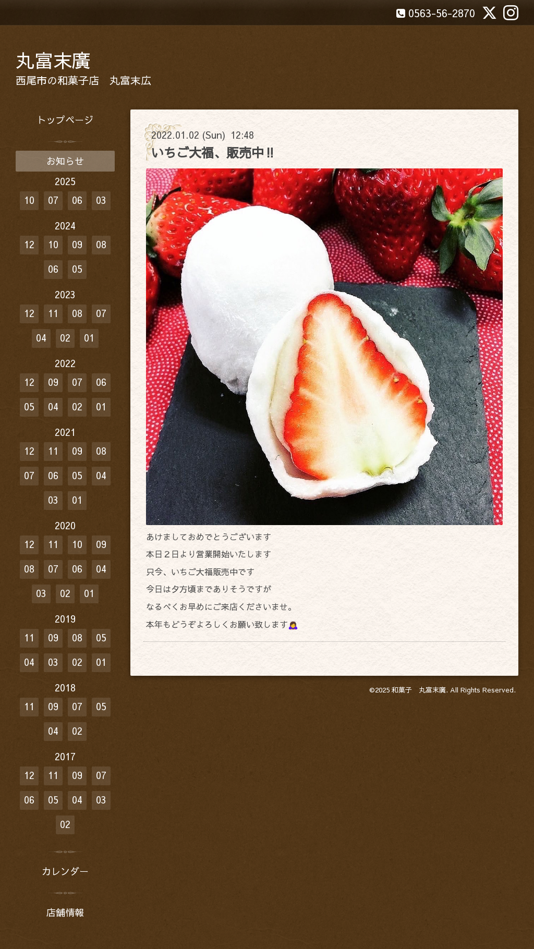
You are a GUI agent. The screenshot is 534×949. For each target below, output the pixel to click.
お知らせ (65, 160)
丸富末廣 (53, 60)
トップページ (65, 119)
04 (41, 337)
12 (29, 244)
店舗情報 (65, 912)
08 (101, 244)
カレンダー (65, 871)
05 (77, 268)
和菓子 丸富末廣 (419, 690)
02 (65, 337)
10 (29, 199)
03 (101, 199)
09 (77, 244)
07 (53, 199)
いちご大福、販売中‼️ (213, 152)
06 (77, 199)
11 (53, 313)
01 (89, 337)
